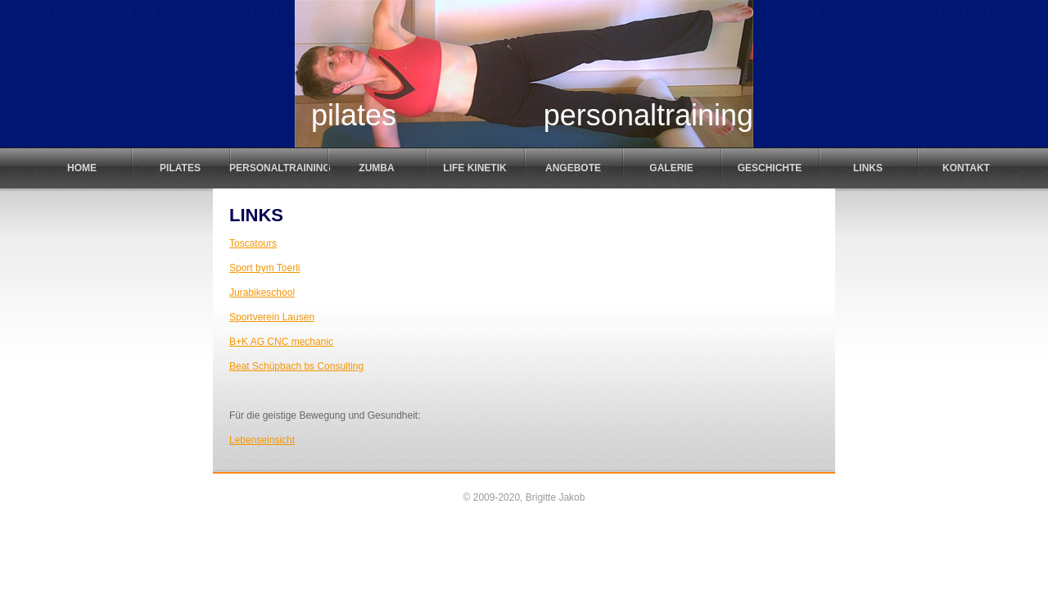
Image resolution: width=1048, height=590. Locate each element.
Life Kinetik (474, 168)
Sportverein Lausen (271, 317)
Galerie (671, 168)
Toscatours (253, 243)
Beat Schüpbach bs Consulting (296, 366)
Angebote (573, 168)
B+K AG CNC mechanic (281, 341)
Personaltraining (278, 168)
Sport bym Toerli (264, 268)
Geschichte (770, 168)
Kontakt (966, 168)
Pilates (180, 168)
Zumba (376, 168)
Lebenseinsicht (262, 440)
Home (82, 168)
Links (868, 168)
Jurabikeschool (262, 292)
